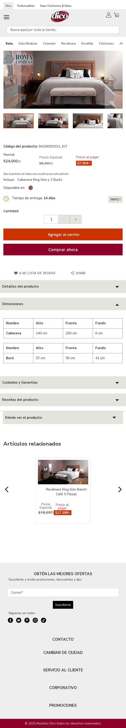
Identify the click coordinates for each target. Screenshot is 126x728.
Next (120, 491)
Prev (6, 491)
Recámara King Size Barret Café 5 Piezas (66, 491)
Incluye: (10, 179)
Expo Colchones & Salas (56, 6)
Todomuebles (26, 6)
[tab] (63, 286)
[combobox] (63, 30)
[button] (12, 79)
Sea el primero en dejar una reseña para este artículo (36, 174)
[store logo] (60, 16)
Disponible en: (14, 188)
